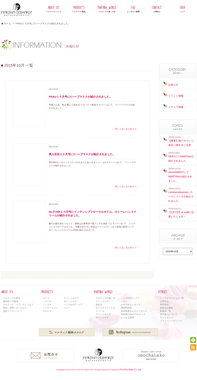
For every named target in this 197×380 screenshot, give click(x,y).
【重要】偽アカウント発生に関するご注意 (181, 143)
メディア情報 (175, 107)
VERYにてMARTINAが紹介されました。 (181, 158)
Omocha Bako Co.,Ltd (130, 369)
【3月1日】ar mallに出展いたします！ (181, 214)
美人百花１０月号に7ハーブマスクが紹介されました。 (82, 154)
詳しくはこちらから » (125, 129)
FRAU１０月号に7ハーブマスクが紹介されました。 (80, 96)
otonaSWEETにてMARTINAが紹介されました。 (180, 176)
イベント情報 (175, 95)
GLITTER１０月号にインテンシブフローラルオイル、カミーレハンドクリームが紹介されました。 (92, 213)
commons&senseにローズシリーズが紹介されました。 (181, 196)
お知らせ (173, 84)
